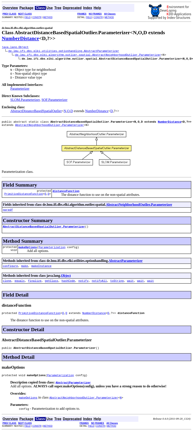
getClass (51, 286)
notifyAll (99, 286)
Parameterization (52, 252)
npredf (8, 213)
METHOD (47, 17)
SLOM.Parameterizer (25, 100)
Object (66, 281)
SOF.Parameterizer (55, 100)
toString (117, 286)
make (24, 271)
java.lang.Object (15, 47)
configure (10, 271)
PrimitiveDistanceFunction (23, 197)
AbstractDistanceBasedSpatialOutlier (36, 111)
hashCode (68, 286)
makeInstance (41, 271)
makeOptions (28, 252)
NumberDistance (20, 38)
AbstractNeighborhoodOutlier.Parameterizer (49, 127)
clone (7, 286)
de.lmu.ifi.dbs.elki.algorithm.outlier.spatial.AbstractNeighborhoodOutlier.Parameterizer (88, 55)
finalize (34, 286)
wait (130, 286)
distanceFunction (65, 193)
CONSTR (36, 17)
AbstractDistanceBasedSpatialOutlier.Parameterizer (44, 230)
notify (83, 286)
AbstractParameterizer (126, 265)
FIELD (28, 17)
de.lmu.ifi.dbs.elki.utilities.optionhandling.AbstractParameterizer (63, 51)
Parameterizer (19, 89)
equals (20, 286)
